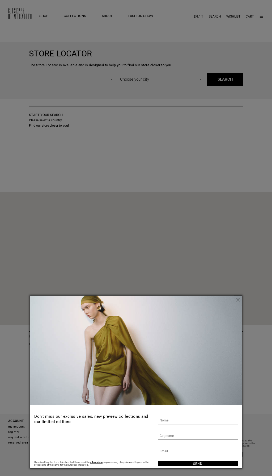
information (96, 462)
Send (197, 464)
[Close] (238, 300)
